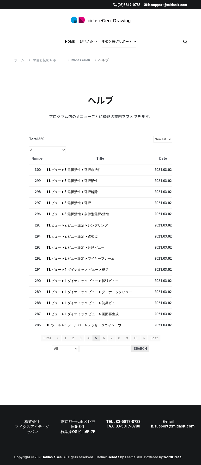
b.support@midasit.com (173, 426)
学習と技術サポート (117, 42)
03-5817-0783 (128, 421)
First (47, 338)
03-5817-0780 (128, 426)
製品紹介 (86, 42)
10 (135, 338)
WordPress (172, 457)
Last (154, 338)
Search (140, 349)
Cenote (113, 457)
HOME (70, 42)
